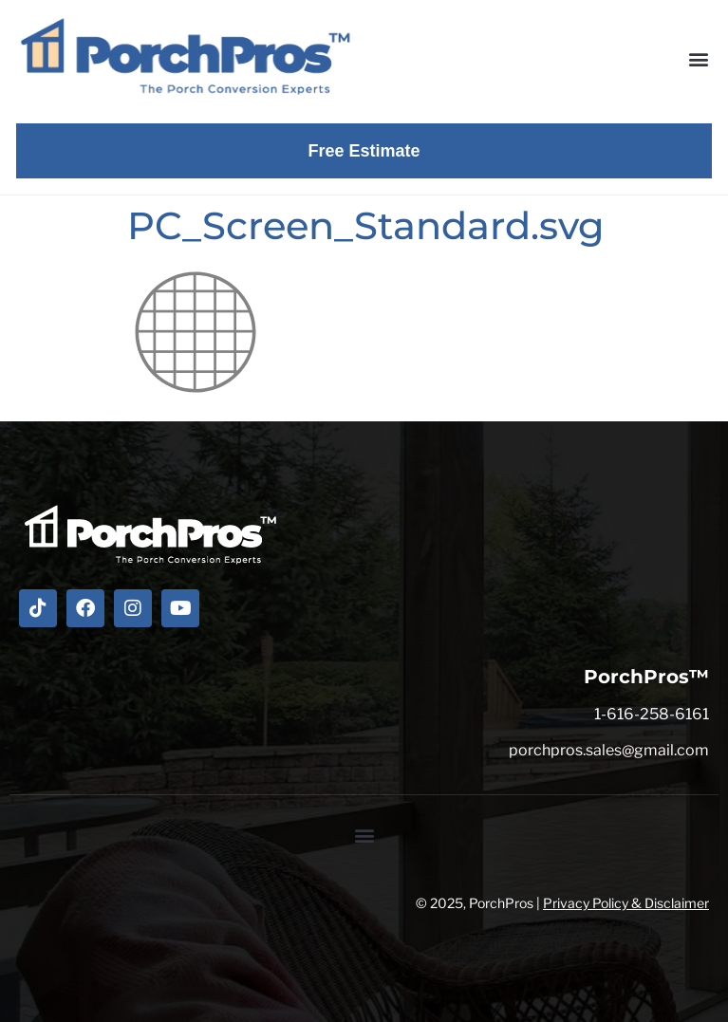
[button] (698, 58)
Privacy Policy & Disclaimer (626, 903)
